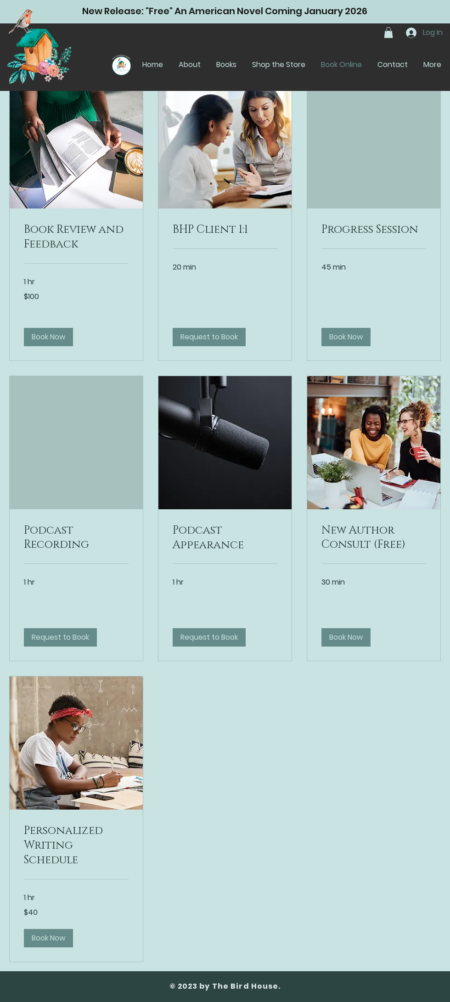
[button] (388, 32)
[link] (76, 237)
